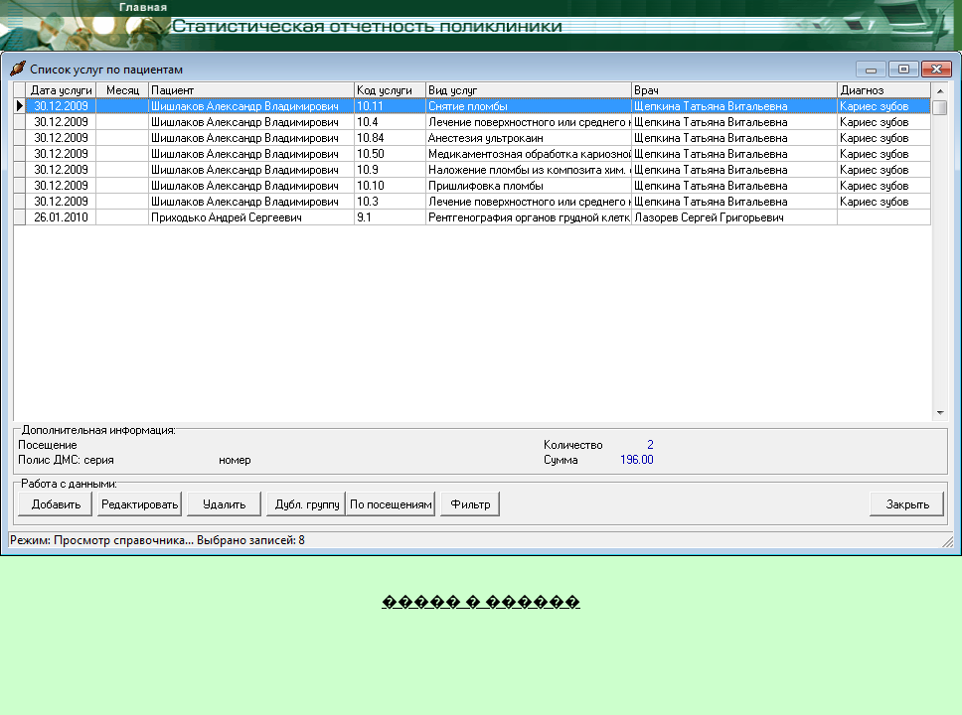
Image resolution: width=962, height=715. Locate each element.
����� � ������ (481, 601)
